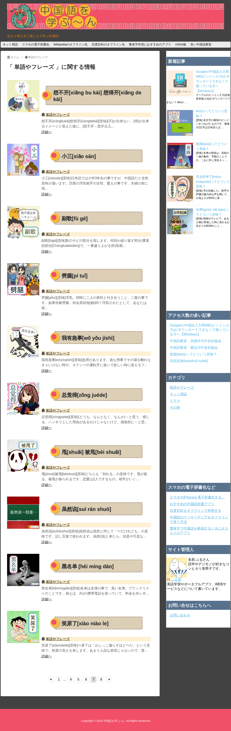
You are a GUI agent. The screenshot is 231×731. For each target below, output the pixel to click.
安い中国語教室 (200, 44)
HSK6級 (180, 44)
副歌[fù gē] (75, 218)
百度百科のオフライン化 (108, 44)
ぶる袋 (176, 579)
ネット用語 (10, 44)
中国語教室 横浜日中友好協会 (194, 347)
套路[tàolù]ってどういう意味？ (193, 354)
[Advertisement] (198, 274)
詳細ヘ (46, 132)
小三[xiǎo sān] (79, 156)
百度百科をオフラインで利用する (195, 510)
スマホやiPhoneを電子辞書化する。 (197, 497)
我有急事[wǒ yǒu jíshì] (88, 338)
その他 (175, 407)
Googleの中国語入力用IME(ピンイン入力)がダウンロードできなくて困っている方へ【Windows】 (213, 81)
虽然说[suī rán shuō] (86, 509)
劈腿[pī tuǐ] (75, 276)
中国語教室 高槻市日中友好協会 (195, 341)
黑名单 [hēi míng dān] (88, 566)
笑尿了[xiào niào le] (85, 623)
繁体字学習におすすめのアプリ (150, 44)
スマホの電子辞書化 (35, 44)
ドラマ (175, 401)
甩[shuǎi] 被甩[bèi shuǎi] (91, 452)
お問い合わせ (180, 615)
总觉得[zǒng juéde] (84, 395)
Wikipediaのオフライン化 (70, 44)
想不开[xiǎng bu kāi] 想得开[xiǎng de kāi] (97, 96)
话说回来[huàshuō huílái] (189, 361)
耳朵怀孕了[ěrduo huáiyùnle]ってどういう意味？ (213, 181)
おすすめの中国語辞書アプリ (192, 504)
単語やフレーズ (58, 114)
